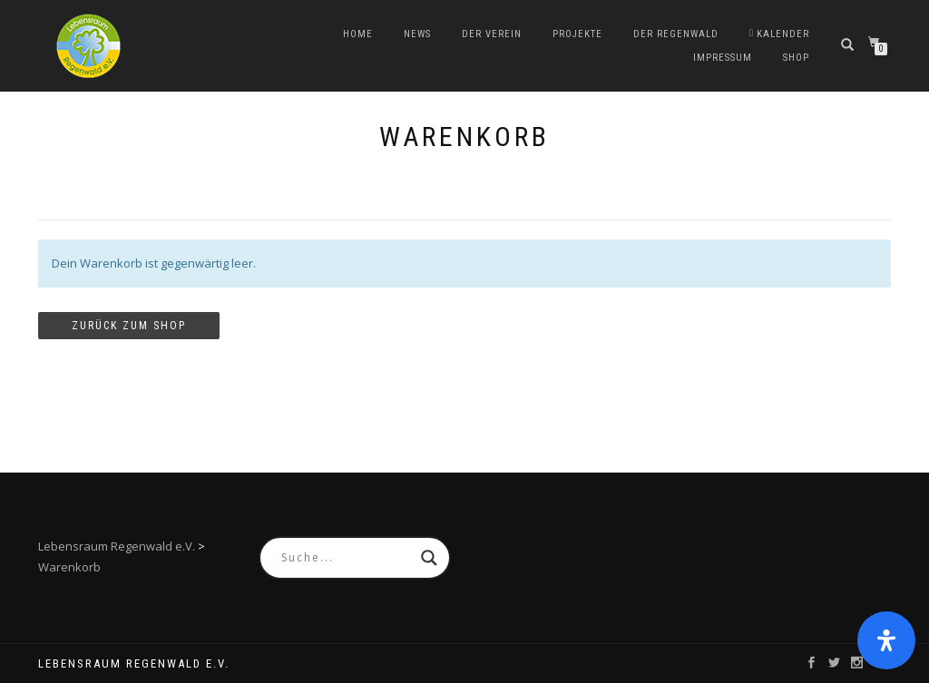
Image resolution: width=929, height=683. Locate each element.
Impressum (722, 57)
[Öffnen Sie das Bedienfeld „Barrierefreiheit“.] (886, 640)
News (417, 34)
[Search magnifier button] (429, 558)
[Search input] (347, 558)
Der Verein (492, 34)
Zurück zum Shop (129, 325)
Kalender (779, 34)
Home (358, 34)
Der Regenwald (676, 34)
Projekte (577, 34)
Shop (796, 57)
